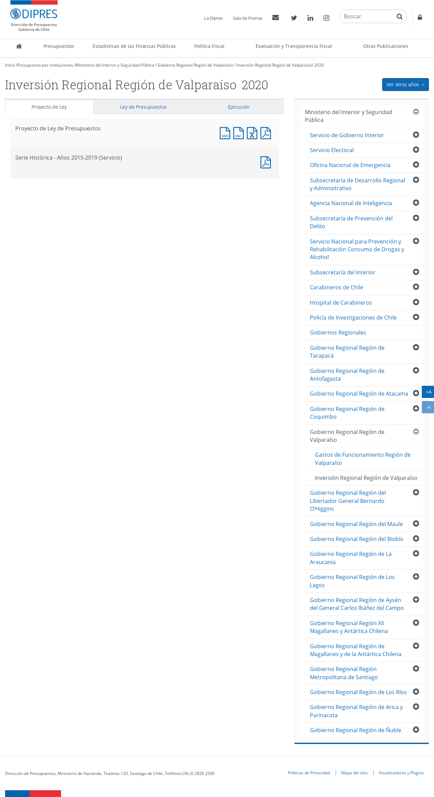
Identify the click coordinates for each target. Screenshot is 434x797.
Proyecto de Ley (49, 107)
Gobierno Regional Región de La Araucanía (351, 557)
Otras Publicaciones (385, 46)
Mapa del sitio (354, 772)
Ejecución (239, 107)
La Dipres (213, 18)
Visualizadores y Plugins (401, 772)
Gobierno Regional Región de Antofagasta (347, 374)
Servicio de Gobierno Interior (347, 135)
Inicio (10, 65)
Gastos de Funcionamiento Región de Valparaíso (363, 458)
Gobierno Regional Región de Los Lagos (352, 580)
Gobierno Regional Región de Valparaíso (195, 65)
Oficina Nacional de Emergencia (350, 165)
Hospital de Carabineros (341, 302)
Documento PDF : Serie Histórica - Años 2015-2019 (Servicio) (267, 161)
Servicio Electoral (332, 150)
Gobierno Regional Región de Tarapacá (347, 351)
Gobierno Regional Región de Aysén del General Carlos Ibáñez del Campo (357, 604)
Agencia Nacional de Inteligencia (351, 203)
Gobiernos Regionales (338, 332)
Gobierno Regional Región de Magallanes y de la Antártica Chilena (355, 650)
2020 (319, 65)
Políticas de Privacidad (309, 772)
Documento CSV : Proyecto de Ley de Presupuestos (240, 132)
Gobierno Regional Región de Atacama (359, 393)
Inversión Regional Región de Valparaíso (274, 65)
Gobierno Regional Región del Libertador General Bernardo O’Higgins (348, 500)
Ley (143, 107)
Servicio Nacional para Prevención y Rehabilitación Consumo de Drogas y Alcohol (357, 249)
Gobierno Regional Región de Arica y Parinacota (356, 711)
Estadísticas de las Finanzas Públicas (134, 46)
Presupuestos (58, 46)
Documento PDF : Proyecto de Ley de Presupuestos (267, 132)
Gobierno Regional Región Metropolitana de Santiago (344, 673)
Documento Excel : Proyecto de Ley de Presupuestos (253, 132)
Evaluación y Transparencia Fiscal (294, 46)
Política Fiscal (209, 46)
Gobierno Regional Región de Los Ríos (358, 692)
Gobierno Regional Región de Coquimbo (347, 412)
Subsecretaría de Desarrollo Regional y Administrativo (357, 184)
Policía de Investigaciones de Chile (353, 317)
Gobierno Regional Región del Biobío (356, 539)
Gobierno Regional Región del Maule (356, 524)
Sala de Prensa (247, 18)
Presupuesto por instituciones (45, 65)
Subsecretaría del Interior (342, 272)
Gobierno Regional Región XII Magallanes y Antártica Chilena (349, 627)
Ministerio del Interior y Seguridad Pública (115, 65)
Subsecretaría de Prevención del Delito (351, 222)
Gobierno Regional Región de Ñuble (355, 730)
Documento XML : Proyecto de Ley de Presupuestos (226, 132)
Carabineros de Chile (336, 287)
